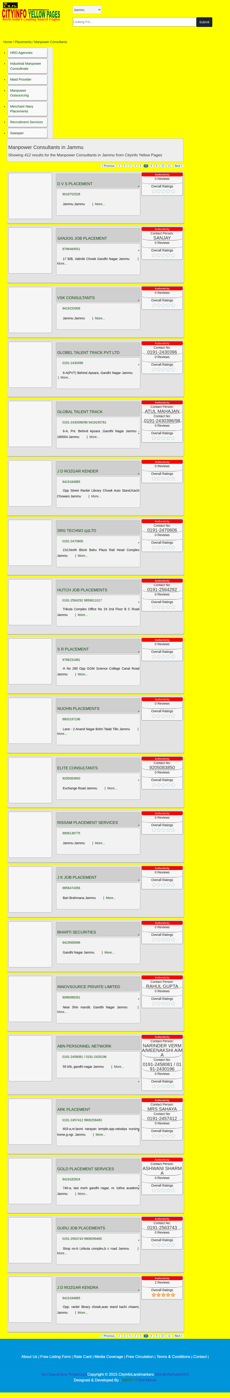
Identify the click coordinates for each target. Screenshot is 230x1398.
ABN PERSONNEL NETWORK (84, 1046)
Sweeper (17, 133)
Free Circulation (140, 1356)
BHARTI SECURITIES (76, 932)
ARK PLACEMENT (73, 1110)
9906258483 (93, 1120)
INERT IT (130, 1380)
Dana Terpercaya (72, 1374)
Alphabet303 (178, 1374)
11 (169, 165)
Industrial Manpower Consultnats (25, 65)
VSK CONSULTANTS (76, 298)
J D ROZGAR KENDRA (77, 1288)
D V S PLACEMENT (74, 184)
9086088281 (71, 997)
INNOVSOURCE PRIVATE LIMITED (88, 987)
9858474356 (71, 888)
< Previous (108, 165)
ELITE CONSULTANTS (77, 768)
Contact (200, 1356)
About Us (29, 1356)
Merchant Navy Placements (21, 108)
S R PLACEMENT (73, 649)
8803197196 (71, 719)
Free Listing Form (56, 1356)
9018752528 (71, 194)
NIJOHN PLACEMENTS (78, 709)
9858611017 (93, 600)
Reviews (162, 179)
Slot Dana (49, 1374)
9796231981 (71, 660)
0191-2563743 (72, 1238)
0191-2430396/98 (75, 422)
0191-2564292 (72, 600)
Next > (178, 165)
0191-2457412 (72, 1120)
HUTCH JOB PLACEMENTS (82, 590)
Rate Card (83, 1356)
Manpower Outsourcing (19, 92)
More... (100, 204)
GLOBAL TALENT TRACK (80, 412)
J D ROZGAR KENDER (77, 471)
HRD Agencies (21, 53)
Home (7, 42)
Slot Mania (147, 1380)
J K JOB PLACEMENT (77, 878)
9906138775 (71, 833)
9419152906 (71, 308)
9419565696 (71, 942)
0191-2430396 (72, 363)
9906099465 (93, 1238)
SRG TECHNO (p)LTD (76, 531)
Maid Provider (21, 79)
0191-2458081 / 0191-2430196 (84, 1057)
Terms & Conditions (174, 1356)
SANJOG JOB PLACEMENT (82, 238)
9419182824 (71, 1179)
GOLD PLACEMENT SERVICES (85, 1169)
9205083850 (71, 778)
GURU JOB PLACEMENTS (81, 1228)
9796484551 (71, 249)
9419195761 (97, 422)
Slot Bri (161, 1374)
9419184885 (71, 482)
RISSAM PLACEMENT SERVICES (87, 823)
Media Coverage (109, 1356)
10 (162, 165)
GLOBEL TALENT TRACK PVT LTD (88, 353)
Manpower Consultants (50, 42)
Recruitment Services (26, 122)
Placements (23, 42)
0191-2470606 (72, 541)
